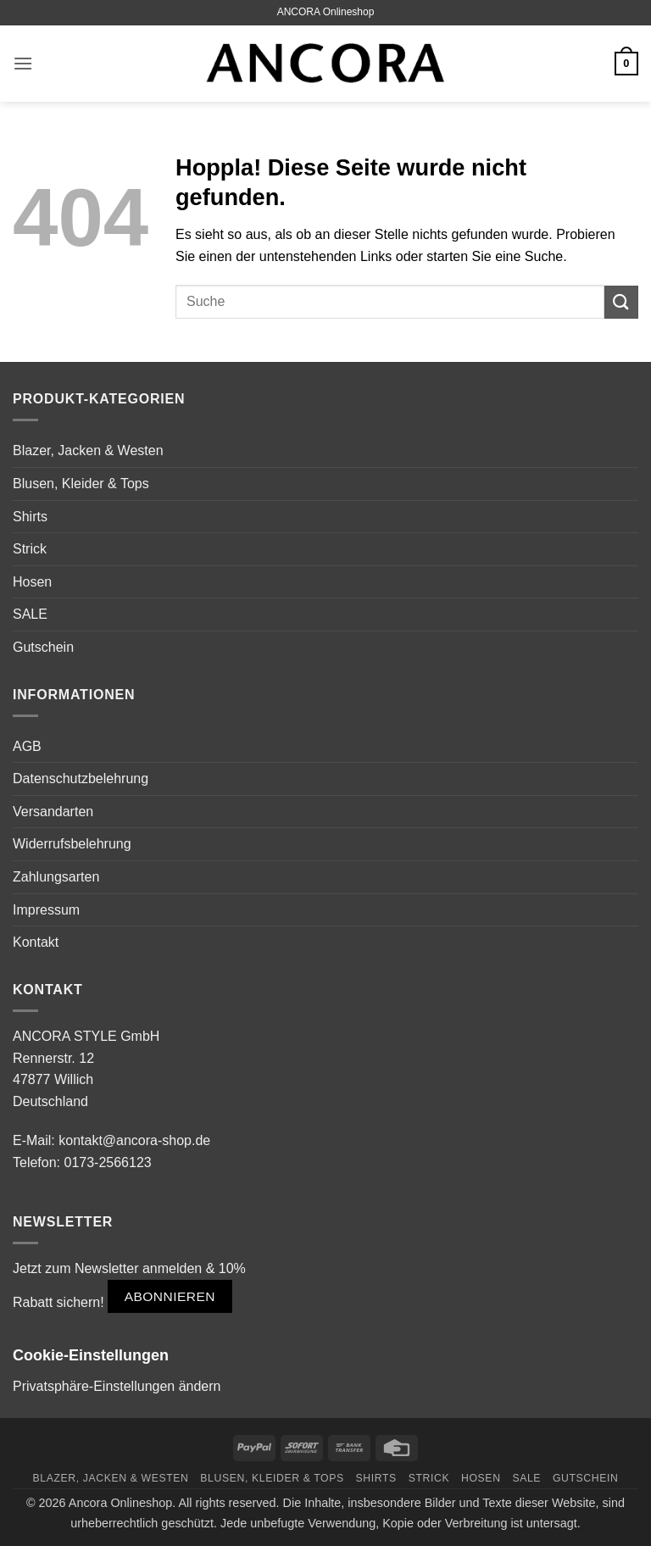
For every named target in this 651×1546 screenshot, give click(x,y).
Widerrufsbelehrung (72, 844)
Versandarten (53, 811)
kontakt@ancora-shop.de (134, 1140)
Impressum (46, 910)
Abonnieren (170, 1296)
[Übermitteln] (621, 302)
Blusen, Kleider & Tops (81, 483)
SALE (30, 614)
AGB (27, 746)
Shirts (30, 516)
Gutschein (43, 647)
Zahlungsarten (56, 877)
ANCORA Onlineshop (326, 12)
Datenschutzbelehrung (80, 778)
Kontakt (35, 942)
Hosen (32, 582)
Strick (30, 549)
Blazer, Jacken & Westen (88, 450)
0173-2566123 (107, 1162)
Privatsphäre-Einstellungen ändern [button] (116, 1386)
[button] (23, 63)
